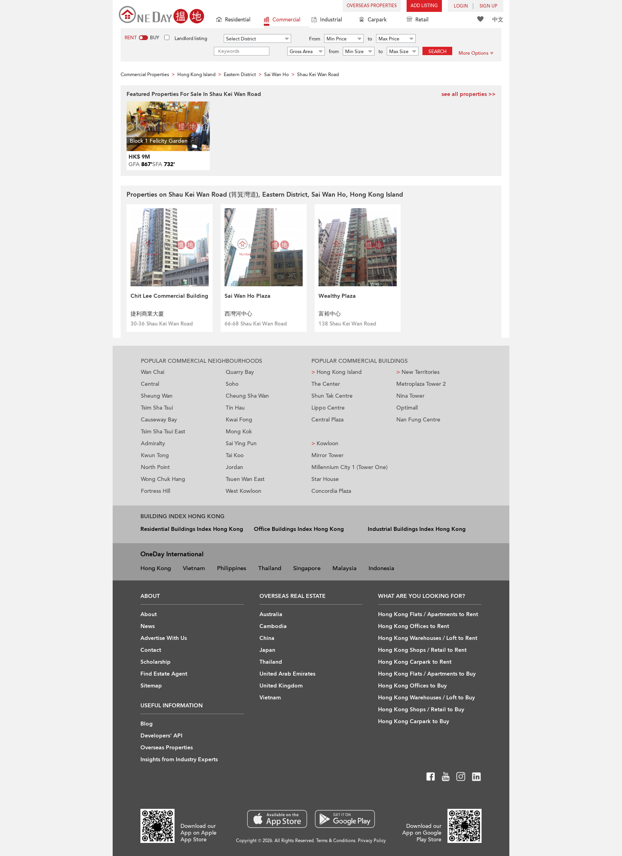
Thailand (269, 568)
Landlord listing (191, 38)
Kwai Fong (239, 419)
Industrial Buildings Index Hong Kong (417, 529)
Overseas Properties (372, 6)
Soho (232, 384)
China (267, 638)
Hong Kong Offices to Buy (412, 685)
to (370, 39)
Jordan (234, 467)
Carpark (373, 20)
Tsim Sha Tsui (157, 408)
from (334, 51)
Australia (270, 614)
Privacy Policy (372, 841)
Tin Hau (235, 408)
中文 (497, 19)
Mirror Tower (327, 455)
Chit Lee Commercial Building (169, 296)
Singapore (307, 568)
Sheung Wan (157, 396)
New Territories (418, 372)
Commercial (282, 20)
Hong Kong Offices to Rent (413, 626)
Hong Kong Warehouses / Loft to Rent (427, 638)
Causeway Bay (159, 419)
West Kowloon (243, 491)
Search (437, 51)
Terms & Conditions (335, 841)
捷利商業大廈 (147, 314)
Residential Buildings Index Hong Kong (191, 529)
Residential (233, 20)
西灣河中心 (238, 314)
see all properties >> (468, 94)
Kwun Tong (155, 455)
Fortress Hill (155, 491)
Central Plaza (327, 419)
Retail (417, 20)
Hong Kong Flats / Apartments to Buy (427, 674)
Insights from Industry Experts (179, 759)
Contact (150, 650)
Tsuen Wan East (245, 479)
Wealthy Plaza (337, 296)
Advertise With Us (163, 638)
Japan (267, 650)
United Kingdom (281, 685)
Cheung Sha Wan (247, 396)
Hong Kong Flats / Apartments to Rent (428, 614)
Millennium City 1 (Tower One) (349, 467)
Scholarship (155, 662)
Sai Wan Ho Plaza (248, 296)
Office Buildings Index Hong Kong (299, 529)
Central (150, 384)
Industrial (326, 20)
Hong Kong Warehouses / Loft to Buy (426, 697)
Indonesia (381, 568)
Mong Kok (239, 431)
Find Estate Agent (163, 674)
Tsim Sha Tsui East (163, 431)
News (147, 626)
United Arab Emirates (287, 674)
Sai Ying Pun (241, 443)
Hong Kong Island (336, 372)
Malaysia (344, 568)
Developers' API (161, 735)
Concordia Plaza (331, 491)
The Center (325, 384)
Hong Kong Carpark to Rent (414, 662)
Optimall (407, 408)
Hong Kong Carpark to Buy (413, 721)
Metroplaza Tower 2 (421, 384)
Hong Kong (155, 568)
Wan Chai (152, 372)
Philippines (231, 568)
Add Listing (424, 6)
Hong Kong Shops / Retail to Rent (422, 650)
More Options (476, 53)
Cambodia (273, 626)
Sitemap (151, 685)
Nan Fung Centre (418, 419)
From (314, 39)
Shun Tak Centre (332, 396)
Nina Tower (410, 396)
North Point (155, 467)
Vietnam (194, 568)
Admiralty (153, 443)
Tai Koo (235, 455)
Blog (146, 724)
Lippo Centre (328, 408)
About (148, 614)
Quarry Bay (240, 372)
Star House (325, 479)
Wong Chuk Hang (163, 479)
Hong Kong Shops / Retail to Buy (421, 709)
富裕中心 (330, 314)
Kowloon (324, 443)
